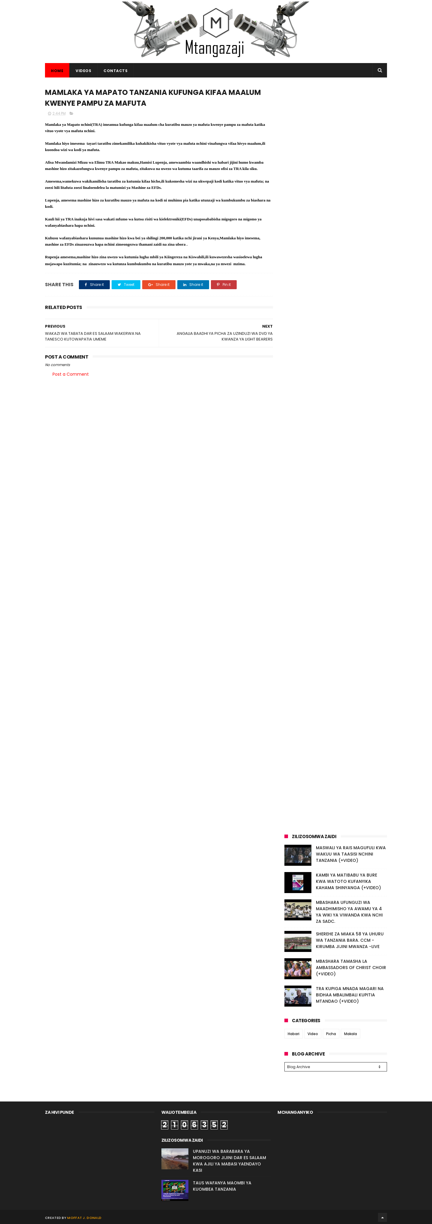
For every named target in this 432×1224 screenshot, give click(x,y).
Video (313, 1033)
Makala (350, 1033)
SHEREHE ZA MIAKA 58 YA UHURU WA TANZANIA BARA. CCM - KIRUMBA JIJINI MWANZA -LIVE (350, 940)
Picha (331, 1033)
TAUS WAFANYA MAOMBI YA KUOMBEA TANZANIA (222, 1185)
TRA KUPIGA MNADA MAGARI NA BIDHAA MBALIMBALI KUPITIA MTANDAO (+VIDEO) (350, 995)
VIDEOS (83, 70)
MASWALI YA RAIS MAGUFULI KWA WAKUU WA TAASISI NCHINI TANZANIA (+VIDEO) (351, 854)
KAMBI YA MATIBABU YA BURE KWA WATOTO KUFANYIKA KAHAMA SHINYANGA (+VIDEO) (348, 881)
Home (57, 70)
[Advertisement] (335, 128)
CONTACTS (116, 70)
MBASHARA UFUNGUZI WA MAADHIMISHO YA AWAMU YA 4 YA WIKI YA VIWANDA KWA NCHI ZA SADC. (349, 911)
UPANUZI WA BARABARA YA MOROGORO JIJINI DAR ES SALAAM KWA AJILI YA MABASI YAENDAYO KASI (229, 1159)
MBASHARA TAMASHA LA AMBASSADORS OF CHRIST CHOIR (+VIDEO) (351, 967)
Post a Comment (70, 374)
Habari (293, 1033)
